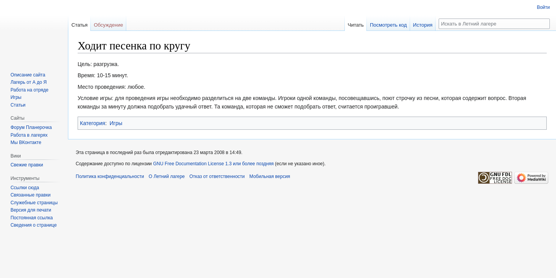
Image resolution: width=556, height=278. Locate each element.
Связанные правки (30, 195)
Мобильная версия (269, 176)
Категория (92, 123)
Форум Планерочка (31, 127)
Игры (116, 123)
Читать (356, 25)
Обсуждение (108, 25)
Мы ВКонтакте (25, 142)
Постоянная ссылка (31, 217)
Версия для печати (30, 210)
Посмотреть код (388, 25)
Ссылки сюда (24, 187)
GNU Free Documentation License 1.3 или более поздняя (213, 163)
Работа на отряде (29, 90)
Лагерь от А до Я (28, 82)
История (422, 25)
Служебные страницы (34, 202)
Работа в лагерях (28, 135)
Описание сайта (27, 75)
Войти (543, 7)
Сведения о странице (33, 225)
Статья (79, 25)
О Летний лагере (167, 176)
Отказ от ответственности (217, 176)
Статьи (17, 105)
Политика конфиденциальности (110, 176)
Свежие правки (26, 165)
